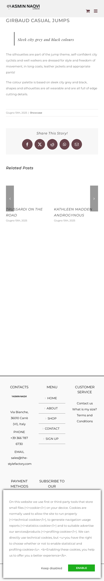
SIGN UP (52, 439)
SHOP (52, 418)
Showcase (36, 112)
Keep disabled (51, 568)
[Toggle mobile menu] (96, 11)
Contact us (85, 403)
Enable (81, 567)
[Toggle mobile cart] (88, 11)
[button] (10, 198)
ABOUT (52, 408)
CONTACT (52, 428)
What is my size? (84, 409)
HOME (52, 398)
